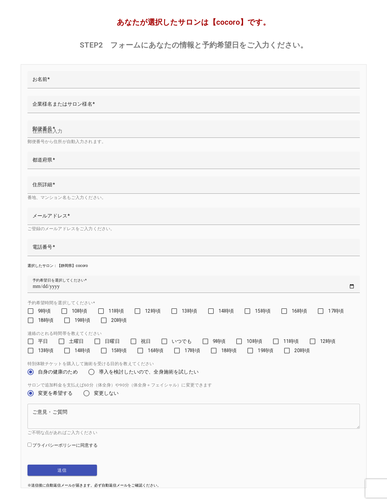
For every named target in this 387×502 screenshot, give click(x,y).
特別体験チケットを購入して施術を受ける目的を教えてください (90, 363)
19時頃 (82, 320)
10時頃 (79, 311)
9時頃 (44, 311)
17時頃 (336, 311)
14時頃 (226, 311)
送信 (62, 470)
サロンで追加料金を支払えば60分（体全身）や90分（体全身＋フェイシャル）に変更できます (119, 384)
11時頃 (116, 311)
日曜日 (112, 341)
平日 (43, 341)
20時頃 (119, 320)
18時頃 (46, 320)
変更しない (106, 393)
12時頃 (153, 311)
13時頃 (189, 311)
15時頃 (263, 311)
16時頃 (299, 311)
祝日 (146, 341)
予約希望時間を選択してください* (61, 302)
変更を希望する (55, 393)
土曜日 (76, 341)
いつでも (182, 341)
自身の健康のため (58, 372)
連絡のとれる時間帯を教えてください (64, 333)
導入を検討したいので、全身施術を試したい (149, 372)
